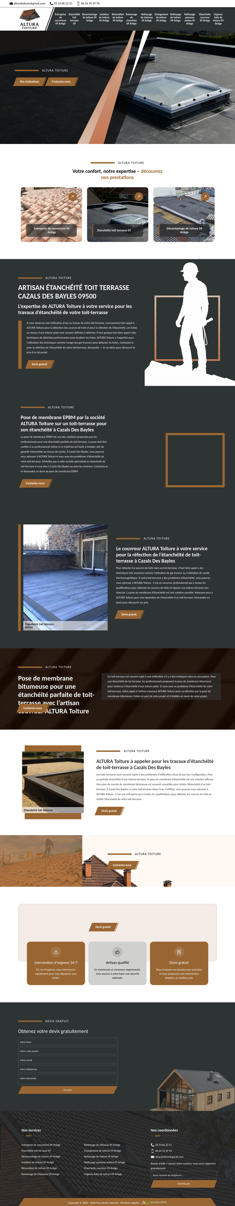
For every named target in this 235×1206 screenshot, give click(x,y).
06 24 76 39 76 (88, 3)
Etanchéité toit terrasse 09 (74, 19)
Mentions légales (129, 1202)
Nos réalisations (29, 81)
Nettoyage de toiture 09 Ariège (175, 17)
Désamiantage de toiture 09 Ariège (89, 17)
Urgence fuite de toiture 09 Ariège (218, 19)
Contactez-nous (61, 81)
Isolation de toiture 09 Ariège (104, 17)
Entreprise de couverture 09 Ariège (60, 19)
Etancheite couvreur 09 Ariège (204, 17)
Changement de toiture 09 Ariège (161, 17)
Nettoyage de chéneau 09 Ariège (147, 17)
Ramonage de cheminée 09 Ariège (131, 19)
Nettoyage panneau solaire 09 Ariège (189, 19)
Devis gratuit (39, 364)
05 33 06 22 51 (61, 3)
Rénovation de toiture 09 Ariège (118, 17)
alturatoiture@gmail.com (27, 3)
